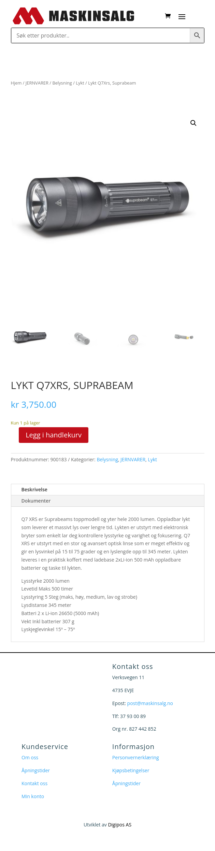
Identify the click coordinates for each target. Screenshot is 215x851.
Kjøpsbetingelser (130, 770)
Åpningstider (36, 770)
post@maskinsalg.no (150, 703)
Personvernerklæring (135, 757)
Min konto (33, 796)
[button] (193, 123)
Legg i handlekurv (54, 434)
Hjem (16, 83)
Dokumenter (36, 500)
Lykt (80, 83)
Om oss (30, 757)
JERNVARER (37, 83)
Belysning (62, 83)
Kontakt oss (34, 783)
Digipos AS (119, 824)
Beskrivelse (34, 489)
